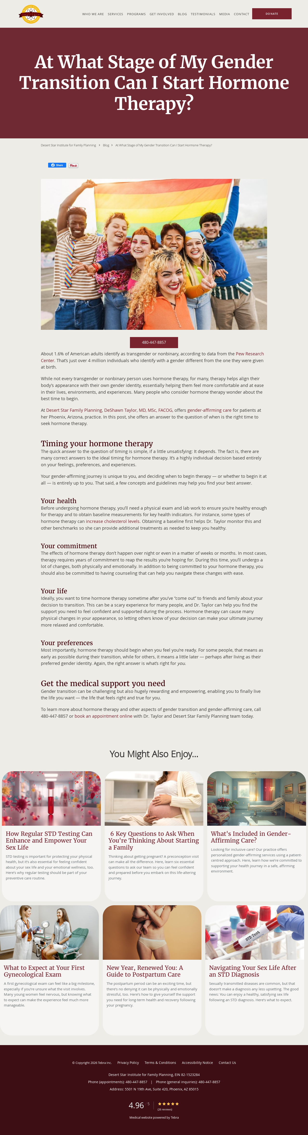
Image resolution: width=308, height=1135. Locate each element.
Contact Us (227, 1062)
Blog (106, 145)
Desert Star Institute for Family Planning (68, 145)
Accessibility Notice (197, 1062)
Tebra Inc (104, 1063)
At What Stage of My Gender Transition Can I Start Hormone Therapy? (164, 145)
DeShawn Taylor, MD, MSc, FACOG (138, 410)
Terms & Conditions (160, 1062)
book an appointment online (103, 716)
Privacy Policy (128, 1062)
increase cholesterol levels (113, 521)
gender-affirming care (209, 410)
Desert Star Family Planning (74, 410)
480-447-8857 (154, 342)
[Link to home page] (30, 14)
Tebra (175, 1117)
